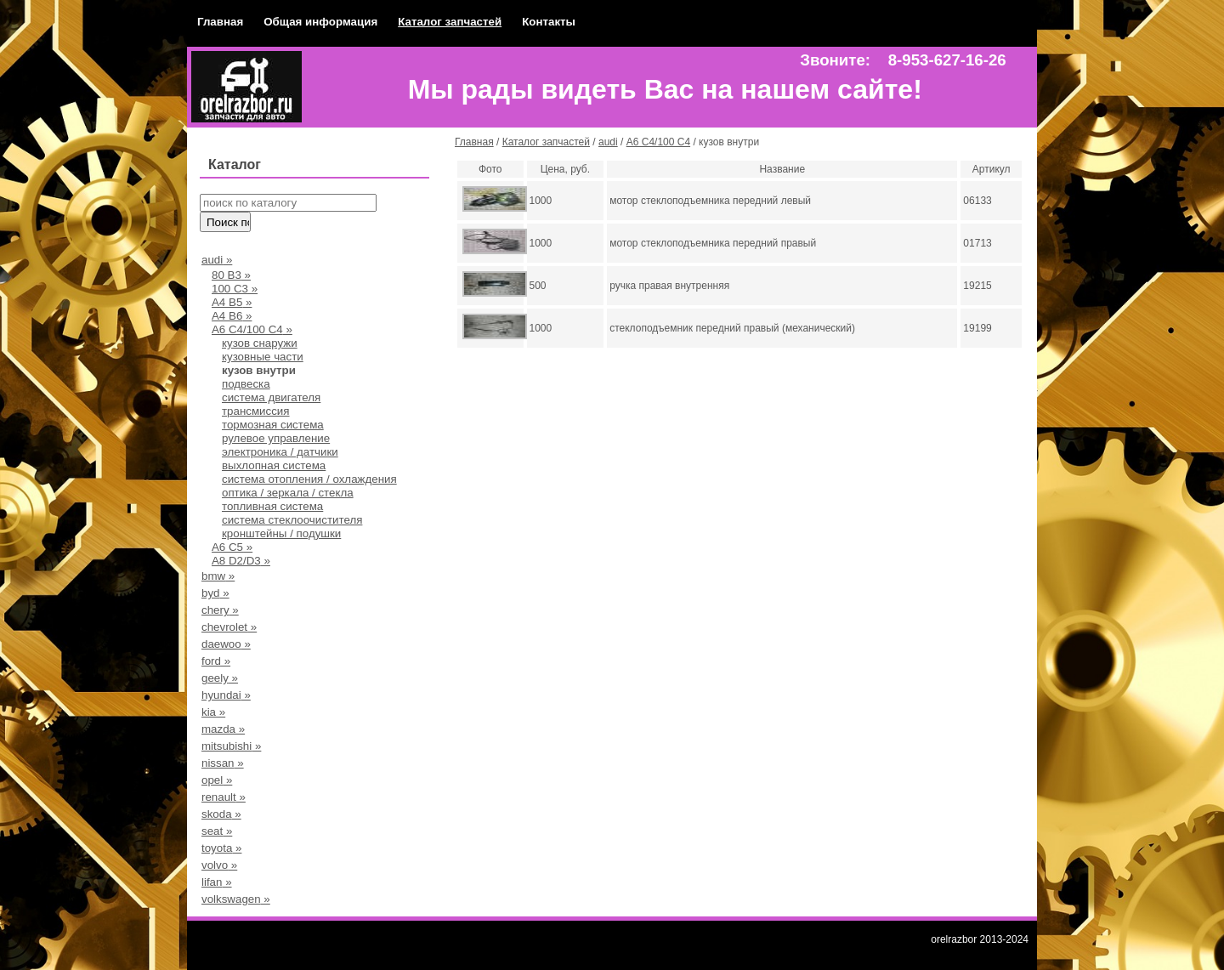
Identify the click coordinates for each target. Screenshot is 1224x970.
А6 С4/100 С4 (658, 142)
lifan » (216, 882)
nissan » (222, 763)
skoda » (221, 814)
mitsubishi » (231, 746)
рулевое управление (276, 438)
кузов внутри (259, 370)
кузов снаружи (260, 343)
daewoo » (226, 644)
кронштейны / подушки (281, 533)
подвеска (246, 383)
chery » (220, 610)
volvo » (219, 865)
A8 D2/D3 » (241, 560)
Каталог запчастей (450, 21)
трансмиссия (256, 411)
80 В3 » (231, 275)
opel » (216, 780)
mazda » (223, 729)
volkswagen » (235, 899)
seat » (216, 831)
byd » (215, 593)
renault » (223, 797)
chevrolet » (229, 627)
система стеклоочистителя (292, 519)
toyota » (221, 848)
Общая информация (320, 21)
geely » (219, 678)
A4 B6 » (232, 315)
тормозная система (273, 424)
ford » (215, 661)
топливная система (272, 506)
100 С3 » (235, 288)
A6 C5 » (232, 547)
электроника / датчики (280, 451)
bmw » (218, 576)
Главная (220, 21)
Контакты (548, 21)
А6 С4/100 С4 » (252, 329)
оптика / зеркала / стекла (288, 492)
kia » (213, 712)
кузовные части (262, 356)
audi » (216, 259)
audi (608, 142)
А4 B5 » (232, 302)
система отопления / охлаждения (309, 479)
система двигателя (271, 397)
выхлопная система (274, 465)
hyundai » (226, 695)
